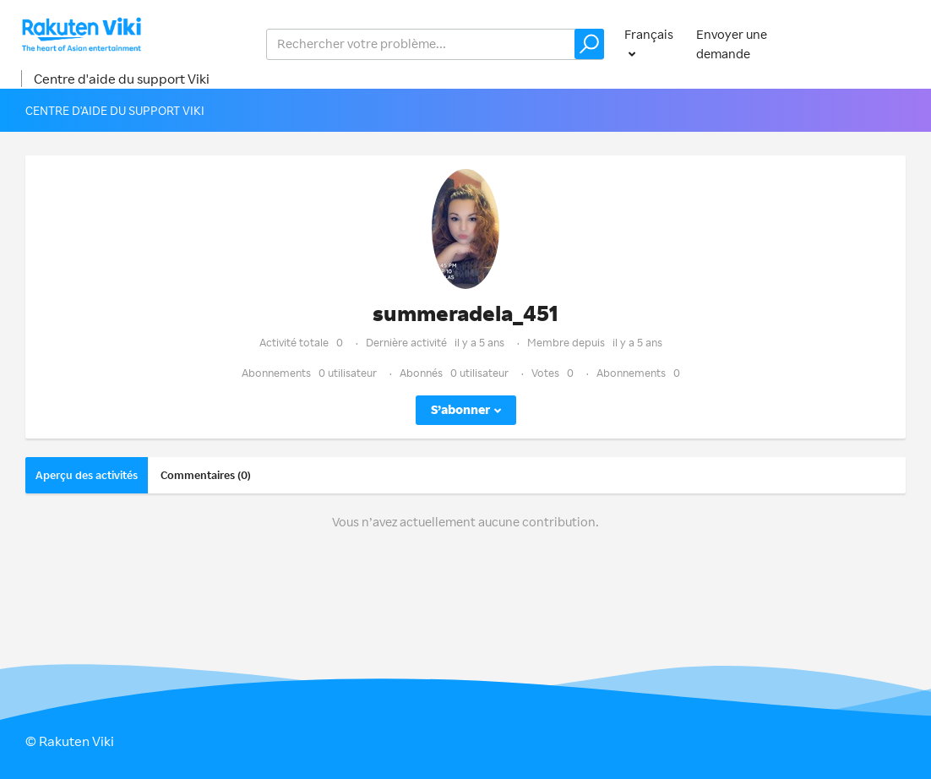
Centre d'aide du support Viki (122, 78)
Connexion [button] (874, 43)
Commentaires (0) (206, 475)
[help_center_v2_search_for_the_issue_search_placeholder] (435, 44)
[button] (589, 44)
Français (648, 34)
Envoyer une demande (731, 44)
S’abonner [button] (460, 409)
